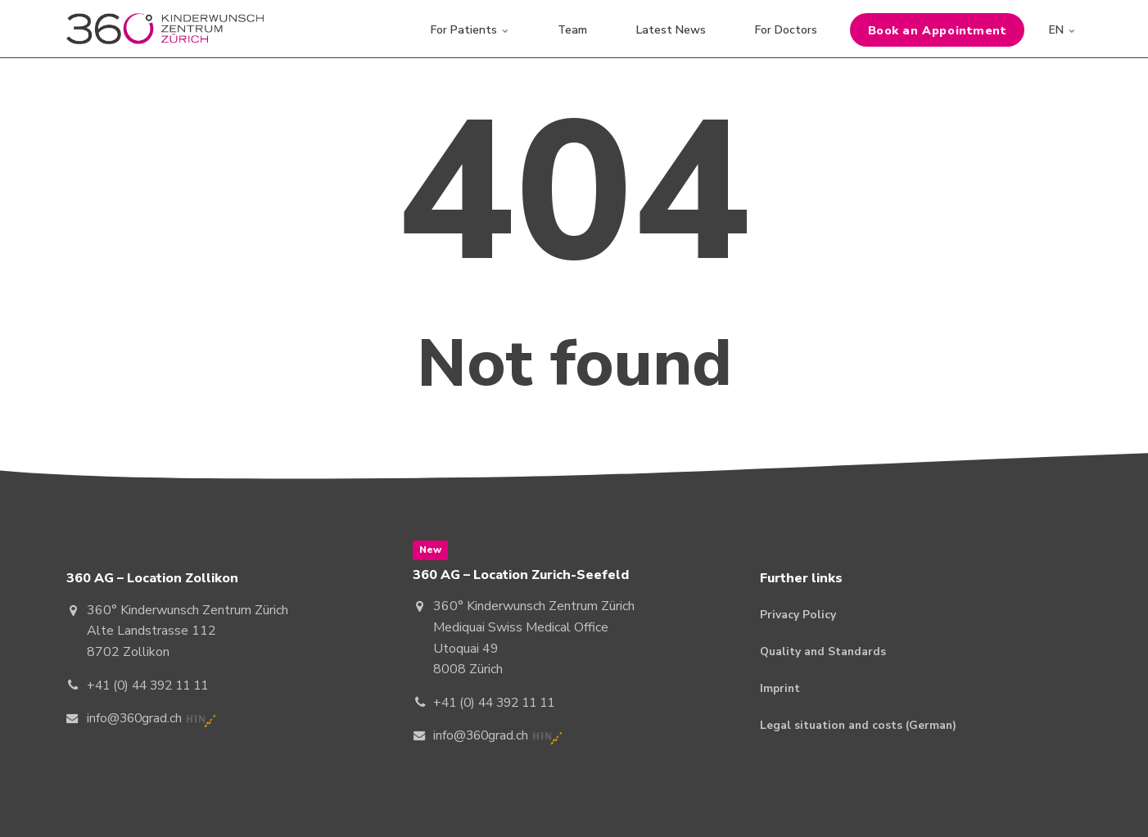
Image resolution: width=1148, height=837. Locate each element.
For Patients (469, 28)
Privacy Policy (798, 614)
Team (572, 28)
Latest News (671, 28)
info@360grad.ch (135, 718)
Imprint (781, 689)
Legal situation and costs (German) (860, 726)
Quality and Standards (824, 651)
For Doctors (786, 28)
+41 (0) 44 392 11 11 (152, 685)
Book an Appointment (937, 28)
